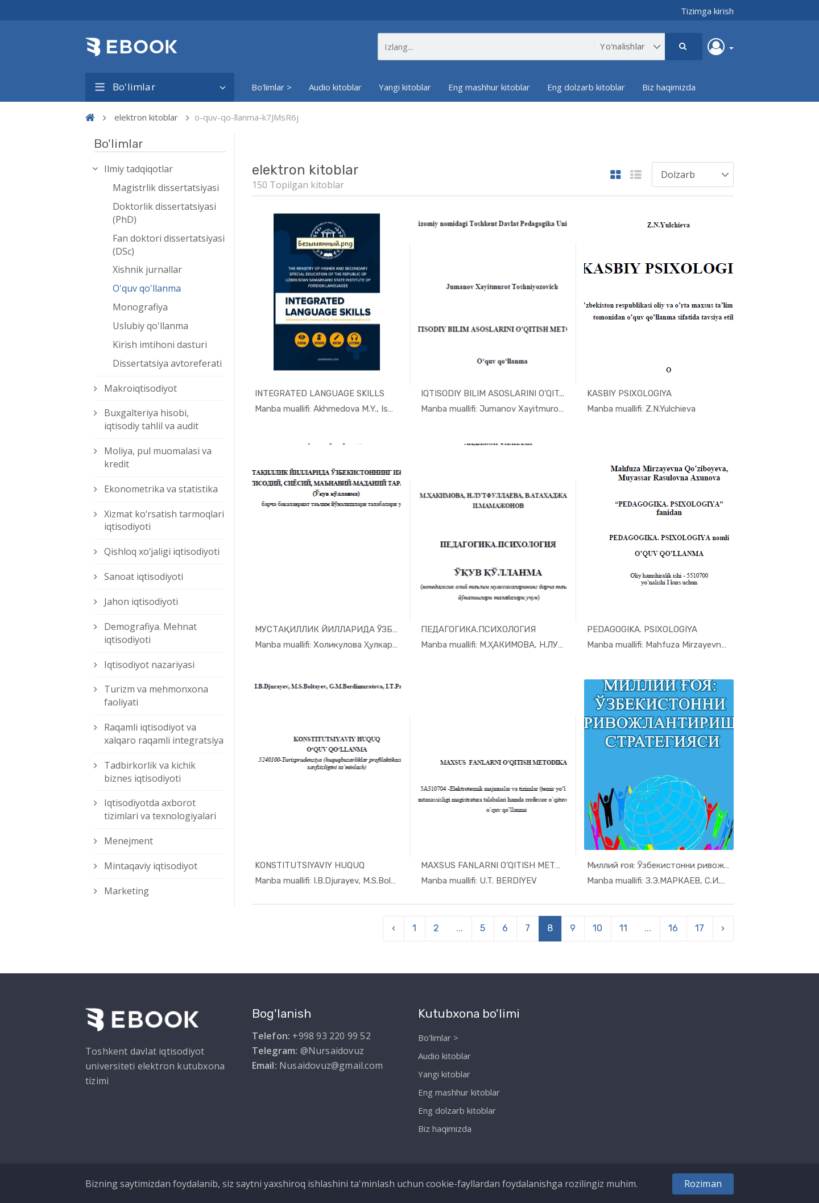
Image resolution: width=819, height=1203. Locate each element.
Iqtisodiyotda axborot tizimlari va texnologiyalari (160, 809)
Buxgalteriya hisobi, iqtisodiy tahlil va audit (151, 419)
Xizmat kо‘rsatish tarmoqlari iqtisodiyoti (164, 520)
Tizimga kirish (707, 10)
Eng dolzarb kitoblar (586, 87)
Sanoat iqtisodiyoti (143, 576)
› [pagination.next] (723, 928)
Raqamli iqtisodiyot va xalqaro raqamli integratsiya (164, 733)
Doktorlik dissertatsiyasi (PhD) (164, 213)
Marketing (126, 891)
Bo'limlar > (271, 87)
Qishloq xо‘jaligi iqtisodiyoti (162, 551)
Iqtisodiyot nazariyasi (149, 664)
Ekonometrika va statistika (161, 489)
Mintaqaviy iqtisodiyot (150, 866)
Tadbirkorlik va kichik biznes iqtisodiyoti (150, 772)
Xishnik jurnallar (147, 269)
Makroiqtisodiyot (140, 388)
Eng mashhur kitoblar (489, 87)
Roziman (703, 1183)
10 (597, 928)
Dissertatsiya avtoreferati (167, 363)
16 (673, 928)
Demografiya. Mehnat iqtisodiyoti (150, 633)
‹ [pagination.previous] (393, 928)
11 (623, 928)
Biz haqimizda (669, 87)
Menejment (128, 841)
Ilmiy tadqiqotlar (138, 169)
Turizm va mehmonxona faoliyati (156, 695)
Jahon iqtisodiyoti (141, 601)
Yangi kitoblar (405, 87)
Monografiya (140, 307)
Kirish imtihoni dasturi (160, 344)
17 (699, 928)
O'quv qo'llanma (147, 288)
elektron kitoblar (146, 117)
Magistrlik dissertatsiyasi (166, 187)
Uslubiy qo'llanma (150, 326)
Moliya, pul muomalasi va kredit (158, 457)
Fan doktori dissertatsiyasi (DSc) (169, 245)
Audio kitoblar (335, 87)
